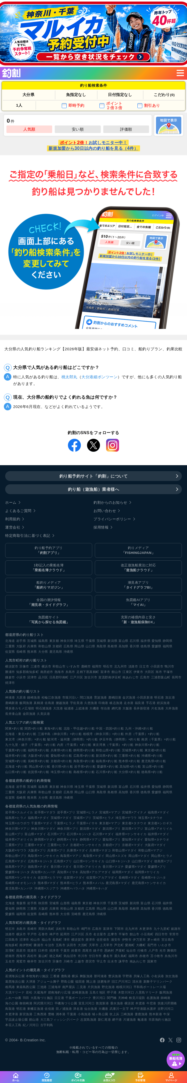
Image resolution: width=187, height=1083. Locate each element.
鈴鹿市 (76, 950)
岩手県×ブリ (66, 812)
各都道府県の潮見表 (21, 897)
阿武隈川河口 (43, 1003)
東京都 (54, 640)
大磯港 (94, 708)
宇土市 (101, 961)
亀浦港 (142, 1019)
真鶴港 (38, 702)
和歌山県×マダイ (124, 850)
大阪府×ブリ (37, 850)
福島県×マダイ (158, 812)
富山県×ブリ (14, 834)
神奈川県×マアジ (17, 828)
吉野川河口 (166, 1008)
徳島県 (145, 646)
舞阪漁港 (86, 976)
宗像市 (24, 666)
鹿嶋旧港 (114, 697)
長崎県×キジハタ (153, 877)
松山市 (35, 939)
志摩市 (112, 934)
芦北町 (119, 945)
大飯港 (127, 708)
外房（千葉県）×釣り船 (142, 734)
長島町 (57, 939)
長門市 (152, 945)
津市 (67, 939)
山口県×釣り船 (16, 772)
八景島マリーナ (146, 992)
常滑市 (174, 934)
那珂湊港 (100, 976)
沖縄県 (68, 651)
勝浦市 (10, 671)
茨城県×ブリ (82, 817)
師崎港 (165, 997)
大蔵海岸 (40, 992)
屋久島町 (120, 956)
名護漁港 (152, 997)
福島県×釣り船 (106, 761)
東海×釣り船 (53, 728)
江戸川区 (76, 677)
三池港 (42, 987)
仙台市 (131, 950)
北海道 (10, 640)
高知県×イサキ (68, 872)
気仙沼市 (70, 956)
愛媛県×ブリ (157, 866)
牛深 (166, 1014)
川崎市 (68, 961)
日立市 (144, 666)
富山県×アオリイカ (159, 828)
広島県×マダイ (16, 861)
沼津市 (32, 677)
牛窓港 (151, 1003)
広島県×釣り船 (84, 755)
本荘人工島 (13, 1025)
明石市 (108, 666)
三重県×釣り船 (129, 755)
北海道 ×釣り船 (16, 766)
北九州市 (120, 666)
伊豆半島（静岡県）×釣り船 (119, 739)
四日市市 (161, 934)
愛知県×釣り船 (61, 755)
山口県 (90, 646)
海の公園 (11, 1003)
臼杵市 (43, 950)
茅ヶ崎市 (153, 939)
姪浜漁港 (163, 702)
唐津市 (90, 939)
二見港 (81, 987)
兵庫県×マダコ (100, 850)
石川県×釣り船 (106, 772)
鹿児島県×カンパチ (19, 888)
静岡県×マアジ (90, 839)
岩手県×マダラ (45, 812)
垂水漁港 (116, 1003)
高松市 (32, 956)
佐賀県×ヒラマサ (50, 877)
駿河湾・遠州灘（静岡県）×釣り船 (72, 739)
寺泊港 (105, 708)
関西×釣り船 (34, 728)
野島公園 (67, 981)
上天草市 (106, 945)
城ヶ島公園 (100, 1014)
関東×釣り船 (14, 728)
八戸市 (153, 950)
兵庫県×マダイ (77, 850)
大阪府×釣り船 (38, 755)
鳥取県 (101, 646)
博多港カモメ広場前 (19, 708)
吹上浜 (114, 1014)
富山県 (123, 640)
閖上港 (91, 981)
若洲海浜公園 (15, 976)
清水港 (137, 981)
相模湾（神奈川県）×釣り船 (103, 734)
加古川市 (90, 677)
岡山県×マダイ (139, 855)
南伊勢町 (25, 945)
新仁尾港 (104, 1019)
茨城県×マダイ (61, 817)
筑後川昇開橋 (167, 1003)
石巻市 (43, 934)
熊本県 (32, 651)
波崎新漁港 (80, 992)
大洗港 (58, 708)
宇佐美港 (76, 702)
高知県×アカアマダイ (95, 872)
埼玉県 (79, 640)
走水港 (129, 702)
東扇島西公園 (26, 987)
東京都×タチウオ (134, 823)
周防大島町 (46, 928)
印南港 (103, 702)
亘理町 (10, 950)
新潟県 (112, 640)
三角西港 (40, 1014)
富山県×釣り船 (153, 766)
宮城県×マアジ (110, 812)
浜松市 (61, 928)
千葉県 (90, 640)
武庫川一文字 (119, 1008)
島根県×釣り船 (84, 772)
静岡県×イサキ (68, 839)
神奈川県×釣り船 (147, 744)
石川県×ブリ (56, 834)
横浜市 (46, 666)
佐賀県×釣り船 (38, 772)
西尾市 (87, 950)
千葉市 (65, 950)
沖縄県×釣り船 (152, 755)
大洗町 (83, 945)
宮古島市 (167, 939)
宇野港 (127, 976)
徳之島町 (55, 956)
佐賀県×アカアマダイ (102, 877)
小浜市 (21, 677)
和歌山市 (58, 666)
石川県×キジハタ (79, 834)
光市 (162, 950)
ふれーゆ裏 (13, 997)
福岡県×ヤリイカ (147, 872)
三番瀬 (55, 976)
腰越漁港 (62, 702)
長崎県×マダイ (129, 877)
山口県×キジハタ (118, 861)
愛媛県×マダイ (135, 866)
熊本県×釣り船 (129, 761)
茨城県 (101, 640)
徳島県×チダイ (38, 866)
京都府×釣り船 (61, 761)
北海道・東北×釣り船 (20, 734)
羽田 (26, 997)
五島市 (61, 945)
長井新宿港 (142, 708)
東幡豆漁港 (35, 1008)
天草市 (94, 945)
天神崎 (123, 997)
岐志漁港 (116, 702)
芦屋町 (120, 950)
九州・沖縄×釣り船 (139, 728)
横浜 (75, 976)
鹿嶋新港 (11, 702)
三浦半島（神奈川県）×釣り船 (60, 734)
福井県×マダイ (158, 834)
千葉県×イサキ (87, 823)
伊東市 (138, 671)
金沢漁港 (128, 697)
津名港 (78, 1008)
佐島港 (49, 702)
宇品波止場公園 (16, 1019)
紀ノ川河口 (31, 1025)
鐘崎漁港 (33, 697)
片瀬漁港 (129, 1019)
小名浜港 (157, 976)
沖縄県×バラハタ (72, 888)
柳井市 (32, 961)
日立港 (59, 997)
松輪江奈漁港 (51, 697)
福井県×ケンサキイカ (131, 834)
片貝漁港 (94, 987)
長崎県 (21, 651)
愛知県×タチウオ (157, 839)
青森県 (21, 903)
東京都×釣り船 (155, 750)
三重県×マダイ (35, 845)
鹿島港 (66, 976)
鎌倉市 (10, 677)
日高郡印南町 (59, 677)
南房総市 (46, 671)
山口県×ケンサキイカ (89, 861)
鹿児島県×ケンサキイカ (149, 883)
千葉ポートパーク (78, 997)
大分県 (43, 651)
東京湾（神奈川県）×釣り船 (25, 739)
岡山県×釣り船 (39, 766)
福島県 (43, 640)
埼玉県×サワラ (126, 817)
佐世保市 (103, 939)
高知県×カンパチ (43, 872)
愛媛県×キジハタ (17, 872)
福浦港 (69, 708)
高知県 (123, 646)
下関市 (119, 928)
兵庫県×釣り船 (61, 750)
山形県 (65, 903)
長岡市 (177, 677)
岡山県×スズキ (116, 855)
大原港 (21, 697)
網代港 (116, 708)
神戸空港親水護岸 (143, 1008)
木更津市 (145, 928)
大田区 (149, 671)
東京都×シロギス (160, 823)
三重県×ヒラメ (58, 845)
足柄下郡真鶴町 (87, 671)
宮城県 (32, 640)
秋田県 (43, 903)
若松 (29, 992)
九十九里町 (162, 928)
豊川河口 (99, 997)
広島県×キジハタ (40, 861)
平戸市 (32, 934)
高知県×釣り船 (130, 766)
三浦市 (35, 666)
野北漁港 (108, 987)
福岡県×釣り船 (38, 750)
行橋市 (142, 950)
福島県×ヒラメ (16, 817)
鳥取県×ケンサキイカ (43, 855)
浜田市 (71, 945)
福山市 (46, 939)
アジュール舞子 (48, 981)
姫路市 (176, 928)
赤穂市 (144, 956)
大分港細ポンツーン (99, 377)
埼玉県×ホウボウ (17, 823)
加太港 (170, 697)
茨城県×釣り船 (132, 750)
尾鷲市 (21, 961)
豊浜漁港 (114, 976)
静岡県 (168, 640)
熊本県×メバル (93, 883)
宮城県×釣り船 (16, 761)
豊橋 (51, 1014)
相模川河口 (124, 987)
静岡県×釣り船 (84, 750)
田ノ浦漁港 (64, 1008)
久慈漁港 (90, 702)
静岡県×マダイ (45, 839)
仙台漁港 (90, 1008)
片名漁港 (157, 708)
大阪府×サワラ (16, 850)
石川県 (134, 640)
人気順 (29, 129)
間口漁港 (86, 697)
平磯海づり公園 (65, 1003)
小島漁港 (84, 1014)
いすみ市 (73, 666)
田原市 (21, 950)
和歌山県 (44, 646)
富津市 (105, 671)
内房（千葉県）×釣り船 (74, 744)
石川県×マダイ (103, 834)
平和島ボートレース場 (150, 987)
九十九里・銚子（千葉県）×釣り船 (30, 744)
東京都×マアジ (110, 823)
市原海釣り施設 (160, 1019)
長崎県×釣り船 (38, 761)
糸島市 (70, 671)
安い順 (78, 129)
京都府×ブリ (112, 845)
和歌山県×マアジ (150, 850)
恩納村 (109, 950)
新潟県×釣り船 (106, 755)
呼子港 (112, 992)
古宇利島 (46, 1025)
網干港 (117, 1019)
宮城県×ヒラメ (87, 812)
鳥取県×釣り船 (84, 761)
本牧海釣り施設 (37, 976)
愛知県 (156, 640)
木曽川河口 (126, 992)
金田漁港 (29, 713)
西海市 (21, 956)
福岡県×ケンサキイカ (20, 877)
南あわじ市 (130, 677)
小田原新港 (145, 697)
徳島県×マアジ (16, 866)
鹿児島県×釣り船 (153, 761)
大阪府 (21, 646)
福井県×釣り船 (16, 755)
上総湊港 (81, 708)
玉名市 (10, 961)
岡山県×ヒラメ (162, 855)
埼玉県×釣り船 (61, 772)
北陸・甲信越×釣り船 (79, 728)
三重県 (10, 646)
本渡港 (140, 1003)
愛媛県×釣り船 (107, 766)
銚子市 (98, 950)
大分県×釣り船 (129, 772)
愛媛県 (156, 646)
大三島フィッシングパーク (59, 1019)
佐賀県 (10, 651)
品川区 (43, 677)
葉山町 (43, 956)
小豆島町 (147, 934)
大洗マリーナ (15, 992)
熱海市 (59, 671)
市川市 (83, 956)
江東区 (127, 671)
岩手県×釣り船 (85, 766)
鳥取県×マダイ (93, 855)
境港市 (32, 950)
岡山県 (79, 646)
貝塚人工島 (142, 976)
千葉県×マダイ (41, 823)
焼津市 (10, 682)
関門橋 (112, 997)
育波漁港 (100, 697)
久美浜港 (43, 713)
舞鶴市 (172, 950)
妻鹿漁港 (141, 1014)
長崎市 (32, 928)
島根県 (112, 646)
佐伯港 (49, 1008)
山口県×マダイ (142, 861)
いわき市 (164, 945)
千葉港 (71, 1014)
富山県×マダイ (35, 834)
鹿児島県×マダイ (118, 883)
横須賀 (129, 1003)
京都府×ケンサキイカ (85, 845)
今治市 (49, 945)
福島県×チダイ (38, 817)
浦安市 (116, 939)
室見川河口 (87, 1003)
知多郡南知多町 (27, 671)
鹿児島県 (55, 651)
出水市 (112, 961)
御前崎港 (25, 1003)
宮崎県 (76, 914)
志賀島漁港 (88, 1019)
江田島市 (11, 939)
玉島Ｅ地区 (97, 992)
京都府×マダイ (132, 845)
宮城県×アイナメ (134, 812)
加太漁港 (171, 976)
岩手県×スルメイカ (19, 812)
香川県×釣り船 (62, 766)
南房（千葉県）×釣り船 (158, 739)
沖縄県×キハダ (97, 888)
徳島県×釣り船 (152, 772)
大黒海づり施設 (41, 997)
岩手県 (21, 640)
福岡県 (168, 646)
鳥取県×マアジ (71, 855)
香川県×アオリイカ (87, 866)
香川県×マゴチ (113, 866)
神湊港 (10, 697)
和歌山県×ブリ (16, 855)
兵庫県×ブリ (56, 850)
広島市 (145, 677)
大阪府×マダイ (155, 845)
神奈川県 (66, 640)
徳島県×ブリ (163, 861)
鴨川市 (169, 666)
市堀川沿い (70, 697)
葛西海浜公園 (15, 981)
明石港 (159, 697)
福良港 (140, 702)
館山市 (116, 671)
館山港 (34, 1019)
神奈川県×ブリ (68, 828)
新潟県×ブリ (112, 828)
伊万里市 (139, 939)
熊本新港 (155, 1014)
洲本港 (61, 1014)
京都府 (57, 646)
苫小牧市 (156, 956)
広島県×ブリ (63, 861)
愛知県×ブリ (112, 839)
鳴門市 (86, 928)
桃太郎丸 (69, 377)
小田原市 (156, 666)
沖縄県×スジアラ (46, 888)
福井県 (145, 640)
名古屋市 (99, 934)
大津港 (31, 981)
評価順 (126, 129)
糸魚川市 (171, 956)
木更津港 (11, 1014)
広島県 (68, 646)
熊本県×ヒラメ (71, 883)
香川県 (134, 646)
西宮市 (90, 961)
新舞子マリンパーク (158, 981)
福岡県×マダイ (123, 872)
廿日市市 (95, 956)
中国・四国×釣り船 (110, 728)
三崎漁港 (127, 1014)
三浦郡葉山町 (160, 677)
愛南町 (130, 945)
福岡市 (97, 666)
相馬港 (10, 987)
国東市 (152, 961)
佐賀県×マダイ (74, 877)
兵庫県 (32, 646)
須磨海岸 (103, 981)
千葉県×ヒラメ (64, 823)
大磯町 (141, 945)
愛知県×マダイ (132, 839)
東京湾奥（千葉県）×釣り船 (113, 744)
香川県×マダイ (61, 866)
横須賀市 (11, 666)
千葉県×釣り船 (16, 750)
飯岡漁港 (25, 702)
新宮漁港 (25, 1014)
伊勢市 (127, 939)
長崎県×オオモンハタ (20, 883)
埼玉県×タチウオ (150, 817)
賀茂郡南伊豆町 (109, 677)
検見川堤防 (137, 997)
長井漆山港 (13, 713)
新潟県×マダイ (90, 828)
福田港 (80, 981)
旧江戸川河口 (121, 981)
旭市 (158, 671)
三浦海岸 (54, 987)
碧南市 (10, 956)
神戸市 (54, 934)
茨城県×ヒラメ (103, 817)
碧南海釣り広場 (59, 992)
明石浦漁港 (44, 708)
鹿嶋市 (86, 666)
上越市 (79, 961)
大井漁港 (171, 708)
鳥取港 (10, 1008)
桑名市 (108, 956)
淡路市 (133, 666)
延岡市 (65, 934)
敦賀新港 (102, 1003)
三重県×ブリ (14, 845)
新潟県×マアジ (132, 828)
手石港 (151, 702)
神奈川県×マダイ (43, 828)
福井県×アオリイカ (19, 839)
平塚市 (168, 671)
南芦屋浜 (68, 987)
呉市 (88, 934)
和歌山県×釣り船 (108, 750)
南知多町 (11, 945)
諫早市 (123, 961)
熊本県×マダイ (48, 883)
